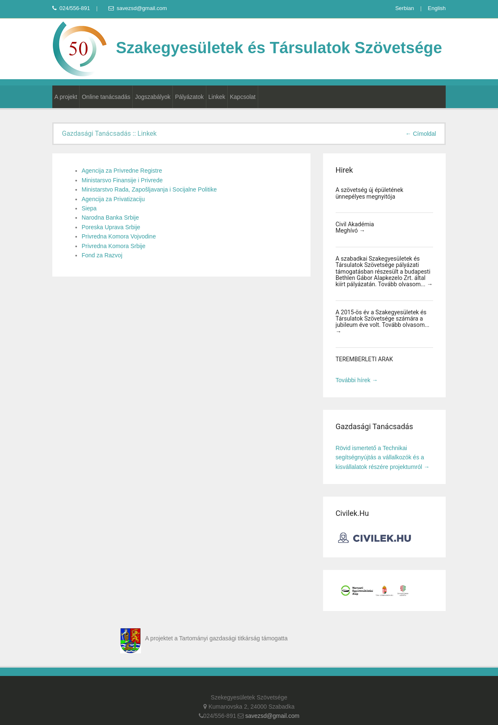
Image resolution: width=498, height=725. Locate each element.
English (437, 8)
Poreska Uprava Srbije (111, 227)
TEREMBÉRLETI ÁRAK (364, 359)
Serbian (404, 8)
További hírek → (357, 380)
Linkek (216, 96)
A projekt (65, 96)
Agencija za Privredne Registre (122, 170)
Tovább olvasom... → (405, 284)
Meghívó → (350, 230)
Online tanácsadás (106, 96)
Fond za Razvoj (102, 255)
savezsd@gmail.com (137, 8)
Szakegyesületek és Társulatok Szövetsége (247, 48)
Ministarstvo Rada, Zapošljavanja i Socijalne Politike (149, 189)
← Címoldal (421, 133)
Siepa (89, 208)
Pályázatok (189, 96)
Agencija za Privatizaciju (113, 199)
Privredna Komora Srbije (114, 246)
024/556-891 (71, 8)
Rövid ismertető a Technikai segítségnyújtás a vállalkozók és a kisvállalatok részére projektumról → (383, 457)
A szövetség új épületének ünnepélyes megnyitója (369, 192)
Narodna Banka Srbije (110, 217)
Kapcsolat (242, 96)
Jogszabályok (152, 96)
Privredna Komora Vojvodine (119, 236)
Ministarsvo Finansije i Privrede (122, 180)
